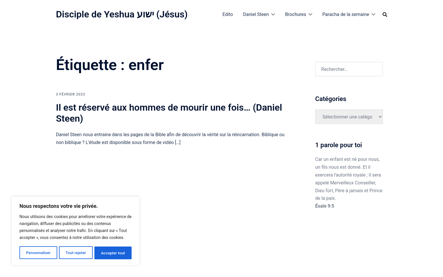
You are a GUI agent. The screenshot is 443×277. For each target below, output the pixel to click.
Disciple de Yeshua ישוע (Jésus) (122, 14)
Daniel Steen (256, 14)
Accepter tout (113, 253)
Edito (228, 14)
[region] (75, 231)
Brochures (295, 14)
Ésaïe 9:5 (324, 206)
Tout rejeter (75, 253)
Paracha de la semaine (345, 14)
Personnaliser (38, 253)
